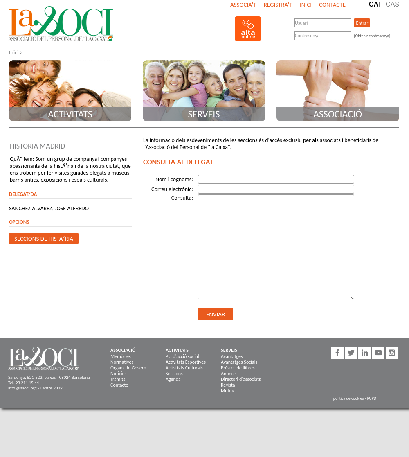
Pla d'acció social (182, 356)
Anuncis (228, 373)
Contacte (332, 4)
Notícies (118, 373)
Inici (306, 4)
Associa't (243, 4)
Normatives (121, 362)
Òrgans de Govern (128, 368)
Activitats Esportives (186, 362)
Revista (228, 385)
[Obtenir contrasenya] (372, 35)
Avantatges (232, 356)
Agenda (173, 379)
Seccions (174, 373)
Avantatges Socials (239, 362)
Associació (337, 114)
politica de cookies (348, 398)
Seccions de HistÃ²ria (43, 238)
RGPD (371, 398)
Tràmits (117, 379)
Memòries (120, 356)
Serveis (204, 114)
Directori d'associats (241, 379)
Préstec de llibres (238, 368)
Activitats (70, 114)
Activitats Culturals (184, 368)
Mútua (227, 391)
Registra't (278, 4)
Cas (392, 4)
